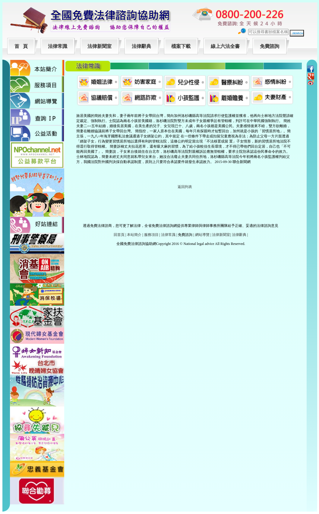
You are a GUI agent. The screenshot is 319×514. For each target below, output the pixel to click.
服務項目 (151, 235)
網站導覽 (202, 235)
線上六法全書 (225, 46)
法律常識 (57, 46)
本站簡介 (134, 235)
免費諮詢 (269, 46)
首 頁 (21, 46)
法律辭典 (141, 46)
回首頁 (119, 235)
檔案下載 (181, 46)
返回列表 (185, 187)
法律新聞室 (99, 46)
